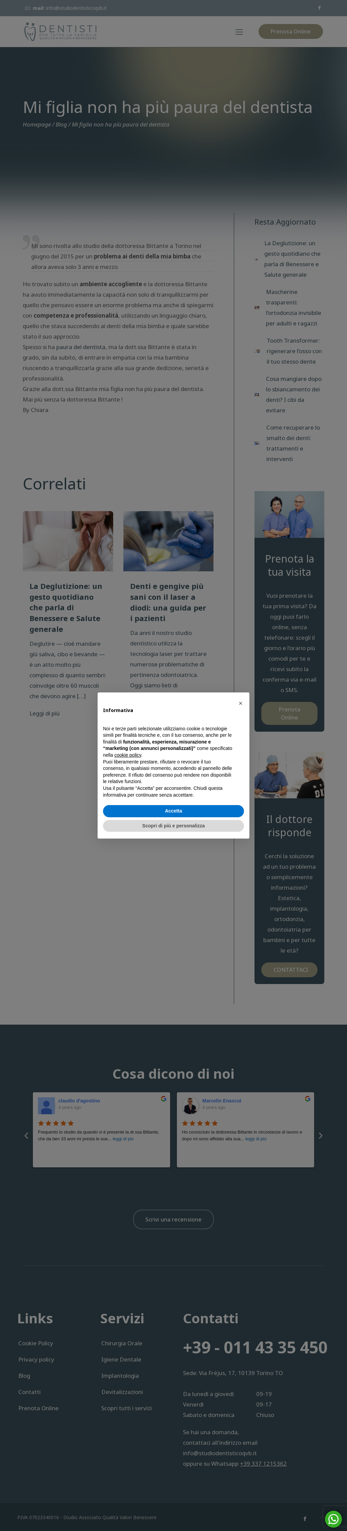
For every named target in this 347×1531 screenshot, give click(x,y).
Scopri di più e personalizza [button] (173, 825)
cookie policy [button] (127, 755)
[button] (240, 703)
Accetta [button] (173, 811)
